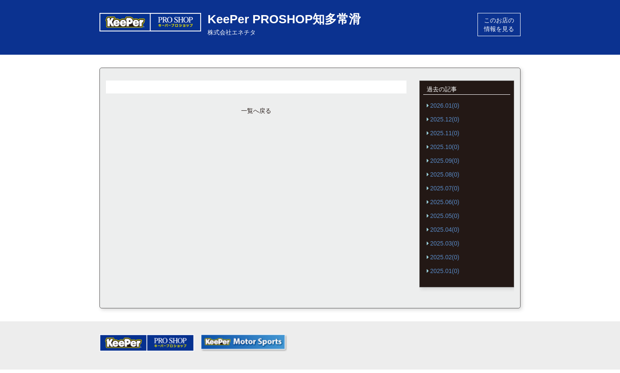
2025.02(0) (444, 257)
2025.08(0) (444, 174)
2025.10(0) (444, 146)
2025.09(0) (444, 160)
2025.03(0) (444, 243)
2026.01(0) (444, 105)
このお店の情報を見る (499, 24)
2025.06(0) (444, 202)
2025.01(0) (444, 270)
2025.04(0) (444, 229)
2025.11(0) (444, 133)
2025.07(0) (444, 188)
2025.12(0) (444, 119)
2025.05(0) (444, 215)
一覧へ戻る (256, 110)
